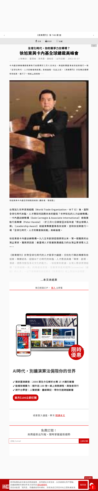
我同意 (83, 485)
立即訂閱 (84, 441)
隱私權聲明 (42, 485)
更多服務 (88, 478)
